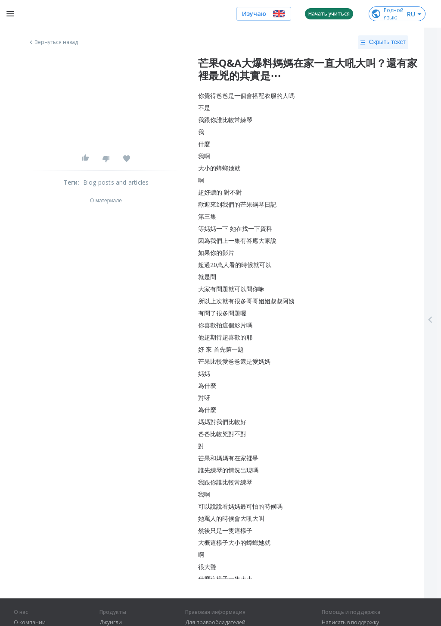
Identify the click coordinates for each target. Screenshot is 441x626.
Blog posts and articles (116, 182)
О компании (30, 622)
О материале (106, 201)
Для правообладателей (215, 622)
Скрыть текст (383, 42)
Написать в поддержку (350, 622)
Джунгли (110, 622)
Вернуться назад (53, 42)
